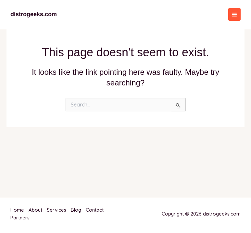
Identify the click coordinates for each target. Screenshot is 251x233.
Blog (76, 210)
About (35, 210)
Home (17, 210)
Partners (20, 218)
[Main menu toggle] (234, 14)
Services (56, 210)
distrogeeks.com (33, 14)
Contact (95, 210)
